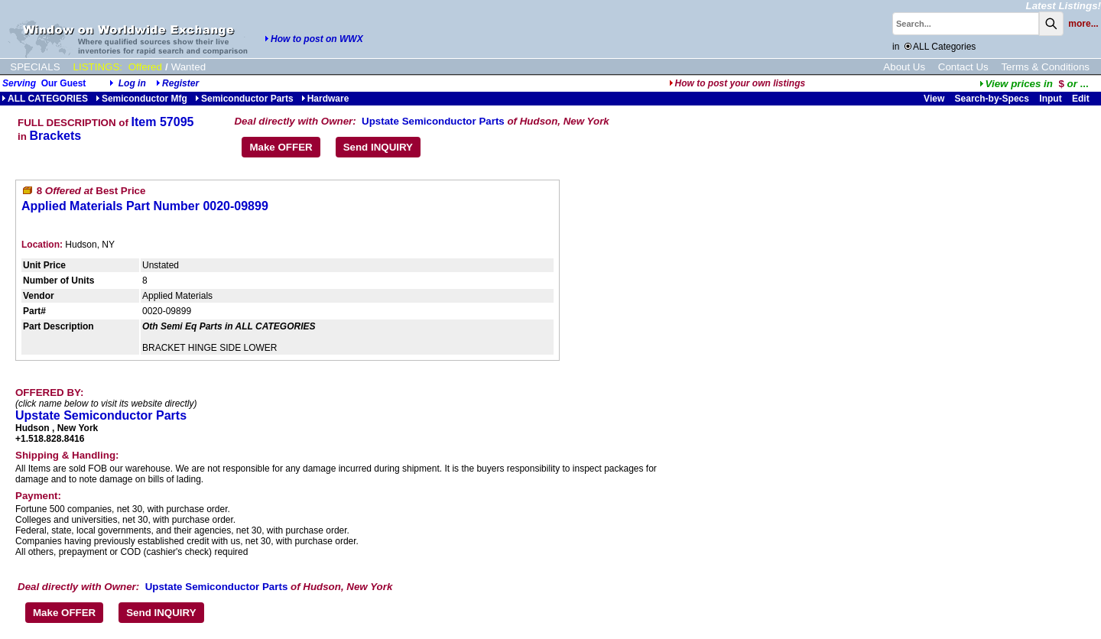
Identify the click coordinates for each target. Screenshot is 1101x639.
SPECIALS (35, 67)
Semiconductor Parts (244, 98)
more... (1083, 23)
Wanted (188, 67)
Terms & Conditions (1045, 67)
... (1034, 83)
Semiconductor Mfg (141, 98)
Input (1050, 98)
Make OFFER (280, 147)
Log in (132, 83)
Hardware (325, 98)
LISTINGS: (97, 67)
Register (180, 83)
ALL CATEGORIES (45, 98)
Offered (145, 67)
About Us (904, 67)
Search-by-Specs (992, 98)
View (934, 98)
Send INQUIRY (378, 147)
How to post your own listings (737, 83)
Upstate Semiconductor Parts (433, 121)
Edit (1082, 98)
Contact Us (963, 67)
